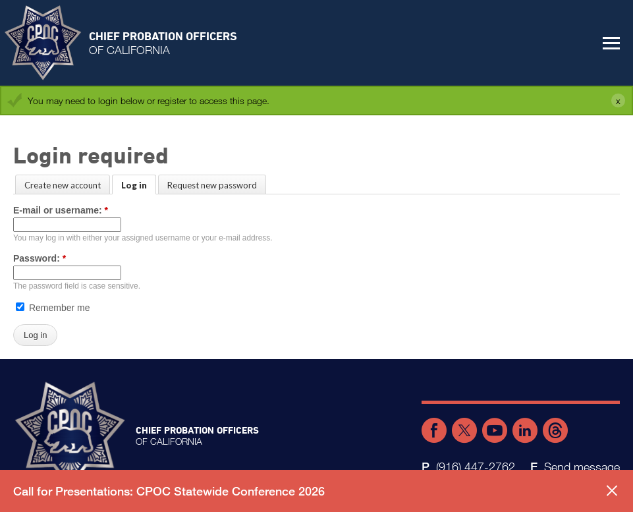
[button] (611, 42)
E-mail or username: (60, 210)
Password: (39, 258)
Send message (582, 466)
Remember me (53, 307)
